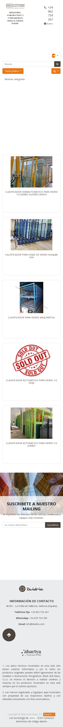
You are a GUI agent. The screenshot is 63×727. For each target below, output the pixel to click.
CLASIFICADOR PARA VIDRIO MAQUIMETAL (31, 317)
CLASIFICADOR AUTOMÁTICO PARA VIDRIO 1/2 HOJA (31, 382)
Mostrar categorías (15, 79)
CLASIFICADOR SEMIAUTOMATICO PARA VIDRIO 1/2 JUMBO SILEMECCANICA (31, 193)
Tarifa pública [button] (12, 71)
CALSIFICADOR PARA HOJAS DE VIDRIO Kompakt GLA (31, 256)
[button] (56, 71)
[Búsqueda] (57, 64)
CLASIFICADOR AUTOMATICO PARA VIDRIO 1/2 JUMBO (31, 444)
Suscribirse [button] (52, 524)
